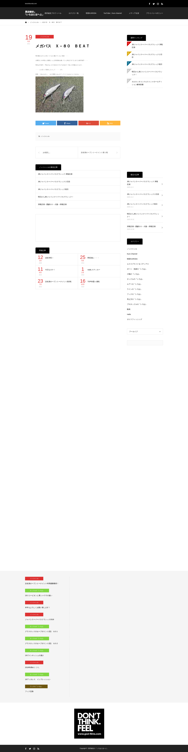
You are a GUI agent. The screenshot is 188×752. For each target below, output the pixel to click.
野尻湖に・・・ (93, 258)
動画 (128, 309)
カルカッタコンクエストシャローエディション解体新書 (147, 83)
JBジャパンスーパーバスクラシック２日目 (54, 182)
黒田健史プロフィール (53, 13)
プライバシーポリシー (154, 13)
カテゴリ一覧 (74, 13)
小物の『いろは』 (133, 274)
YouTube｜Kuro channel (112, 13)
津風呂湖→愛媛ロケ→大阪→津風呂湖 (52, 204)
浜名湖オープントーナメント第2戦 (58, 282)
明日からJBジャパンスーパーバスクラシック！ (55, 197)
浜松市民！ (49, 258)
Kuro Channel (132, 254)
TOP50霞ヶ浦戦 (94, 282)
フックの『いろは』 (134, 294)
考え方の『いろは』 (134, 299)
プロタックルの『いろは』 (137, 304)
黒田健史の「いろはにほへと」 (98, 748)
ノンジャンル (44, 37)
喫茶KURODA (91, 13)
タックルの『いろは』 (135, 279)
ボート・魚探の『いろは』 (137, 269)
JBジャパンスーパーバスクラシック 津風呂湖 (55, 174)
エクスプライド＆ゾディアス (138, 264)
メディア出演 (134, 13)
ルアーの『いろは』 (134, 284)
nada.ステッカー (94, 270)
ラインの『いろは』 (134, 289)
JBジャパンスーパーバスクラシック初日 (53, 189)
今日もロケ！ (50, 270)
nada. (129, 314)
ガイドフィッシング (134, 319)
